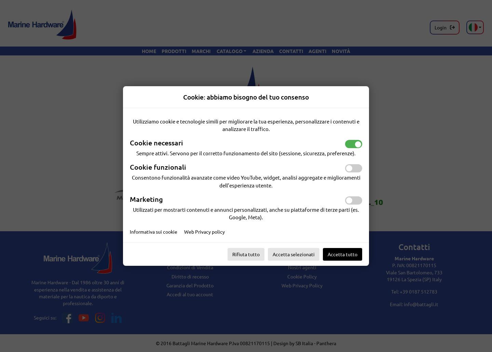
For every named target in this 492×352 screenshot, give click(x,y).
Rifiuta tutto (246, 254)
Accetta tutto (342, 254)
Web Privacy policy (204, 232)
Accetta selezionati (294, 254)
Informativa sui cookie (153, 232)
